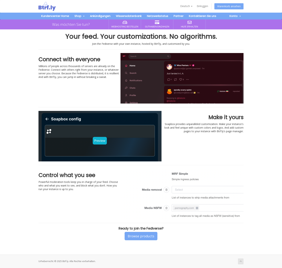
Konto (235, 16)
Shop (79, 16)
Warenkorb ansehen (229, 6)
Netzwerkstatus (157, 16)
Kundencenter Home (55, 16)
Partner (178, 16)
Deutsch (186, 6)
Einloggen (202, 6)
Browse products (141, 236)
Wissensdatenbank (129, 16)
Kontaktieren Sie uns (202, 16)
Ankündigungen (100, 16)
